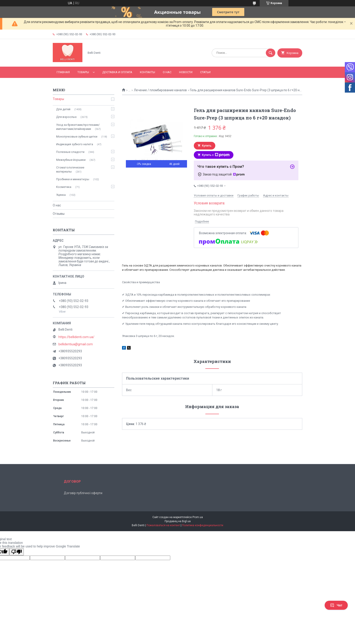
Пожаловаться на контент (163, 525)
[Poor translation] (16, 552)
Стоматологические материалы (70, 169)
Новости (185, 72)
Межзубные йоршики (71, 159)
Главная (63, 72)
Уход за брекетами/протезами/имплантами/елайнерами (78, 127)
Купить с (216, 155)
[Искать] (270, 53)
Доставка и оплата (117, 72)
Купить (206, 145)
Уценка (61, 194)
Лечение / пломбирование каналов (160, 90)
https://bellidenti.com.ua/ (76, 337)
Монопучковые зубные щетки (76, 136)
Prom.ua (197, 517)
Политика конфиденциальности (202, 525)
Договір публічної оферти (83, 493)
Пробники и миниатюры (72, 179)
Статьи (205, 72)
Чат (336, 605)
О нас (167, 72)
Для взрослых (66, 117)
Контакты (147, 72)
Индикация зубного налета (74, 144)
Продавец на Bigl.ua (178, 521)
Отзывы (59, 213)
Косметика (63, 187)
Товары (83, 72)
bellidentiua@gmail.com (75, 344)
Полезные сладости (70, 152)
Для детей (63, 109)
